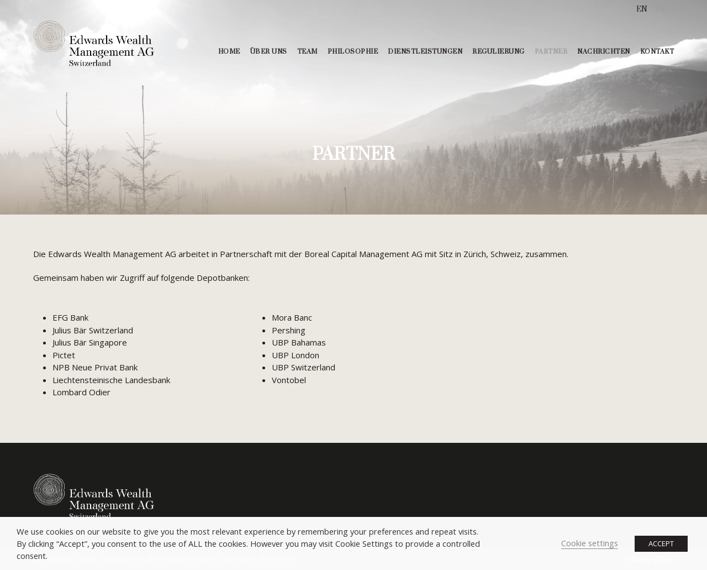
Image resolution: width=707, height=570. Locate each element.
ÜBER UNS (268, 52)
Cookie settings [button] (589, 542)
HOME (229, 52)
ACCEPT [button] (661, 543)
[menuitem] (641, 9)
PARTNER (551, 52)
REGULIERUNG (498, 52)
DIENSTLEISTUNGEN (425, 52)
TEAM (307, 52)
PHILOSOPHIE (353, 52)
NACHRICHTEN (603, 52)
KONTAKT (657, 52)
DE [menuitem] (660, 9)
